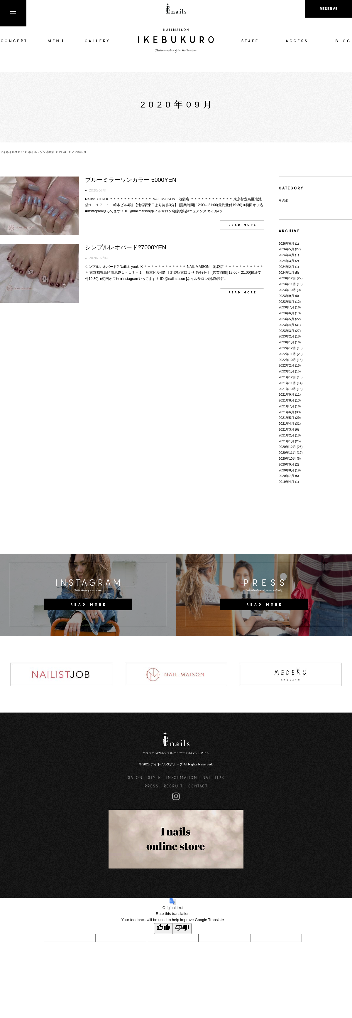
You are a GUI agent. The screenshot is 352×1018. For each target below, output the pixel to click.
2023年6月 (286, 313)
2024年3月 (286, 261)
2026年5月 (286, 249)
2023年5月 (286, 319)
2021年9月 (286, 394)
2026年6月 (286, 243)
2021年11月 (287, 383)
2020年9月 (286, 464)
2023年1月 (286, 342)
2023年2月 (286, 336)
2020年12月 (287, 446)
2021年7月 (286, 406)
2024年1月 (286, 272)
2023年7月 (286, 307)
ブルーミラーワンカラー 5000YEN (130, 180)
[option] (61, 674)
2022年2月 (286, 365)
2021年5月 (286, 417)
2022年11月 (287, 354)
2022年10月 (287, 360)
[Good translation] (163, 928)
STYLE (154, 777)
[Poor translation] (182, 928)
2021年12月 (287, 377)
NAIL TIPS (213, 777)
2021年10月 (287, 389)
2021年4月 (286, 423)
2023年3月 (286, 330)
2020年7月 (286, 476)
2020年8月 (286, 470)
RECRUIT (173, 785)
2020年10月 (287, 458)
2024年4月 (286, 255)
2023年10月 (287, 290)
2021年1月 (286, 441)
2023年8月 (286, 301)
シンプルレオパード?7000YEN (125, 247)
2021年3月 (286, 429)
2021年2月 (286, 435)
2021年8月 (286, 400)
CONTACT (198, 785)
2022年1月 (286, 371)
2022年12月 (287, 348)
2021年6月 (286, 412)
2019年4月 (286, 481)
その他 (283, 200)
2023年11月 (287, 284)
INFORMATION (181, 777)
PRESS (152, 785)
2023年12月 (287, 278)
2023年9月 (286, 296)
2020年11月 (287, 452)
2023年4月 (286, 325)
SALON (135, 777)
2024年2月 (286, 266)
